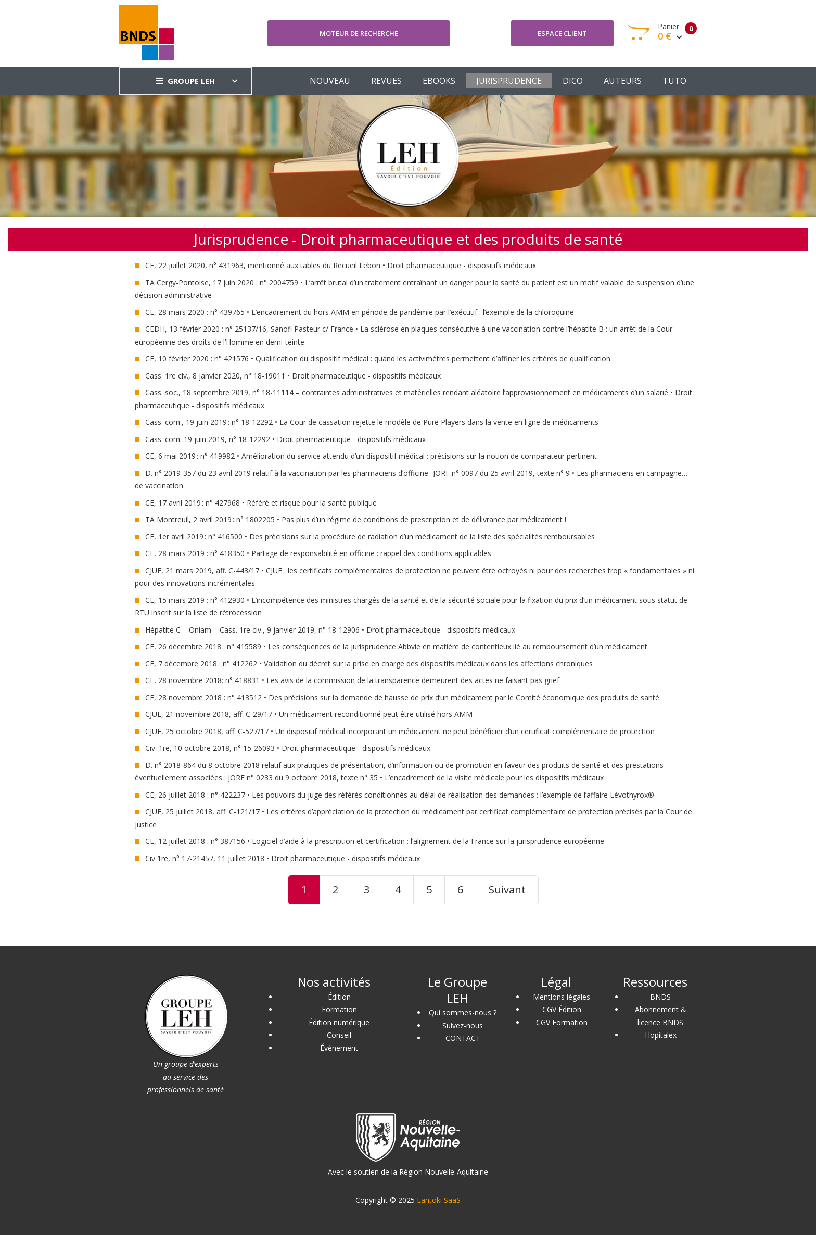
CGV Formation (562, 1022)
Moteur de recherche (359, 33)
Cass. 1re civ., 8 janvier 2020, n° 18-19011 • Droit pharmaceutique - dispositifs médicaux (293, 376)
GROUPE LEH (185, 80)
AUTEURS (623, 80)
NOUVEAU (330, 80)
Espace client (562, 33)
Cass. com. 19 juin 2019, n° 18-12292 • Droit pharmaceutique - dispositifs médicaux (285, 439)
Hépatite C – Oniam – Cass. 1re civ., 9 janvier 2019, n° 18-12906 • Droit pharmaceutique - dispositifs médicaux (330, 630)
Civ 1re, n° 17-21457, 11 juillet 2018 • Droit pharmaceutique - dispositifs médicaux (282, 858)
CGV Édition (561, 1009)
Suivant (507, 890)
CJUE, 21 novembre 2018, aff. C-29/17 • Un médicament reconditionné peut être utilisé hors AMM (309, 714)
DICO (573, 80)
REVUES (386, 80)
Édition (339, 997)
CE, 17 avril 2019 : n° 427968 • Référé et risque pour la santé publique (261, 503)
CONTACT (462, 1038)
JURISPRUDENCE (509, 80)
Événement (339, 1048)
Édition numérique (339, 1022)
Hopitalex (661, 1035)
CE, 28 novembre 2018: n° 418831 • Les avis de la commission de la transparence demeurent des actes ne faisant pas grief (352, 680)
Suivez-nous (462, 1025)
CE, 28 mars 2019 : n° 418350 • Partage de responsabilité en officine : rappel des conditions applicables (318, 553)
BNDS (660, 997)
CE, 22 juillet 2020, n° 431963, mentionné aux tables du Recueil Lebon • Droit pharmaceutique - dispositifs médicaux (340, 265)
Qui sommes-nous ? (462, 1012)
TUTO (674, 80)
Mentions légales (561, 997)
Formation (339, 1009)
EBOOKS (439, 80)
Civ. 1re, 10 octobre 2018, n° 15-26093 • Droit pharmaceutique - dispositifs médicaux (287, 748)
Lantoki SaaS (439, 1200)
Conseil (339, 1035)
